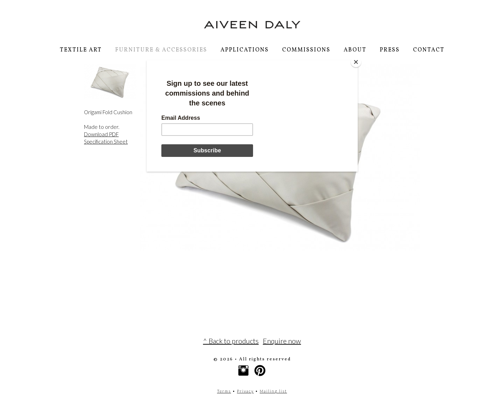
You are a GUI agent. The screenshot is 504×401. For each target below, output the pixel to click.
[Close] (356, 62)
